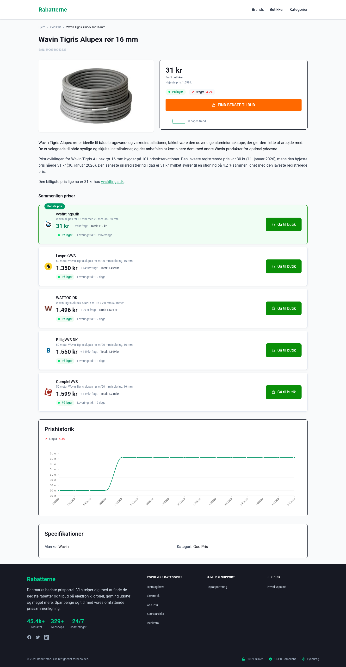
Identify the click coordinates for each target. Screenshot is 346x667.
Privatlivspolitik (276, 587)
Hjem (41, 27)
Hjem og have (155, 587)
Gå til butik (284, 224)
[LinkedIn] (46, 637)
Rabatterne (52, 9)
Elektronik (153, 596)
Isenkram (153, 623)
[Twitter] (38, 637)
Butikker (277, 9)
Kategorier (299, 9)
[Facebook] (29, 637)
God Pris (55, 27)
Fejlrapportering (217, 587)
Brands (258, 9)
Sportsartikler (155, 614)
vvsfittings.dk (112, 181)
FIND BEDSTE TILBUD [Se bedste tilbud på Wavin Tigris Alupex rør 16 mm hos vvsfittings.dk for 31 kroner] (233, 105)
